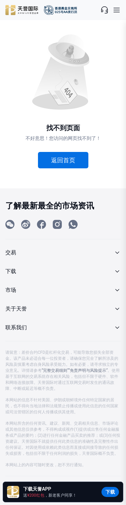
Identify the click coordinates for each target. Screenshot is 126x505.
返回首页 (63, 160)
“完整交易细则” (55, 370)
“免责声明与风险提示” (88, 370)
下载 (110, 492)
